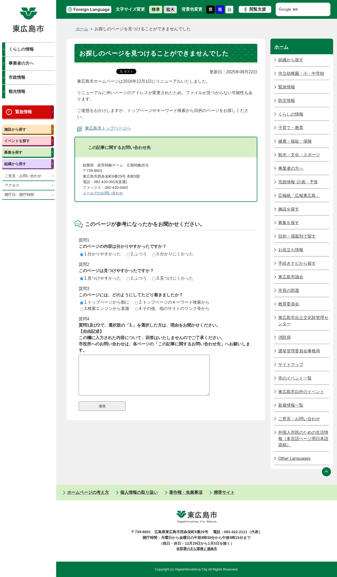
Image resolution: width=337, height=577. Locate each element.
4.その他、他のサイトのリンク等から (172, 308)
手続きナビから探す (297, 263)
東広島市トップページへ (108, 128)
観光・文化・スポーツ (299, 155)
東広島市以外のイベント (301, 391)
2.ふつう (136, 254)
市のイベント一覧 (295, 378)
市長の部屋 (288, 290)
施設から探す (15, 129)
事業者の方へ (21, 63)
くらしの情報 (21, 49)
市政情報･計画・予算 (298, 182)
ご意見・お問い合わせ (23, 176)
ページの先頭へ (326, 471)
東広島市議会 (290, 277)
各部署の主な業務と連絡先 (196, 549)
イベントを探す (17, 141)
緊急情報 (23, 112)
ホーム (82, 29)
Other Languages (294, 458)
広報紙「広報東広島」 (299, 195)
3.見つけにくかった (172, 278)
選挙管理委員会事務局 (299, 351)
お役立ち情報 (290, 250)
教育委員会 (288, 304)
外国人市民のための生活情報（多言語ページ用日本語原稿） (303, 438)
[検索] (298, 9)
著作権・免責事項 (185, 492)
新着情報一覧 (290, 405)
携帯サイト (224, 492)
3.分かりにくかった (172, 254)
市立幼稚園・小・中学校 (301, 73)
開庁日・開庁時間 (19, 195)
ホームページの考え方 (88, 492)
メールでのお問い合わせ (103, 193)
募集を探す (13, 152)
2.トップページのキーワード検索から (172, 302)
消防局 (284, 337)
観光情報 (17, 91)
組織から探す (15, 164)
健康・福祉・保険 (295, 141)
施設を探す (288, 209)
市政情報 (17, 77)
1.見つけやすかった (100, 278)
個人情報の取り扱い (139, 492)
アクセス (12, 185)
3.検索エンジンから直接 (104, 308)
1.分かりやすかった (100, 254)
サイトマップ (290, 364)
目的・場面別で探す (297, 236)
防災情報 (286, 100)
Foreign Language (91, 9)
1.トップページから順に (104, 302)
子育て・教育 (290, 127)
